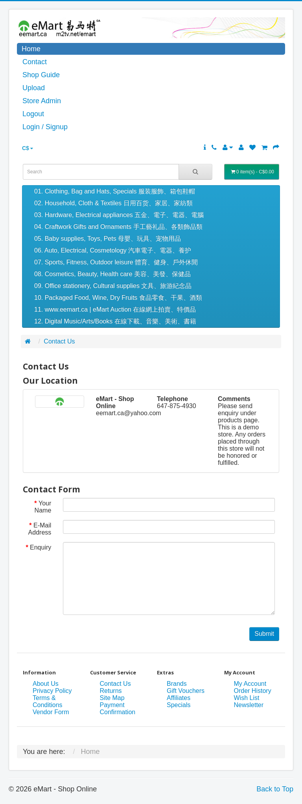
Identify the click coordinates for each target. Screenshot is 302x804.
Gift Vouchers (185, 690)
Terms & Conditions (48, 701)
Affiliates (178, 697)
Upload (33, 88)
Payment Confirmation (118, 708)
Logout (33, 114)
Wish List (247, 697)
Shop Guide (41, 75)
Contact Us (59, 341)
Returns (111, 690)
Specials (178, 705)
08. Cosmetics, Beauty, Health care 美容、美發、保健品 (112, 274)
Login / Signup (45, 127)
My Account (250, 683)
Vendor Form (51, 712)
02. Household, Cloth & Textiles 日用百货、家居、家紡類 (113, 203)
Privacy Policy (52, 690)
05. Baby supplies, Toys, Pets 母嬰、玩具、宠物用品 (107, 238)
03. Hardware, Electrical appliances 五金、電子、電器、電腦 (119, 215)
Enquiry (40, 547)
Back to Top (274, 789)
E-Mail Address (40, 529)
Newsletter (249, 705)
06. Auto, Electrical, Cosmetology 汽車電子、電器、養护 (112, 250)
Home (31, 49)
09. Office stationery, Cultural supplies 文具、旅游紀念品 (113, 285)
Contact (34, 62)
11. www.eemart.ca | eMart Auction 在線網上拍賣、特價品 (115, 309)
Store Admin (41, 101)
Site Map (112, 697)
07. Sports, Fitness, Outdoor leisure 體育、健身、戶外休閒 (116, 262)
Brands (177, 683)
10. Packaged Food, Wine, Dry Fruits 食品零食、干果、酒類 (118, 297)
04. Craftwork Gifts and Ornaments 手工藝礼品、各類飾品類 (118, 226)
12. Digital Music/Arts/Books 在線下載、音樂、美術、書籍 (115, 321)
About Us (46, 683)
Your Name (43, 507)
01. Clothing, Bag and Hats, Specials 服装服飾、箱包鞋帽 (114, 191)
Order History (252, 690)
